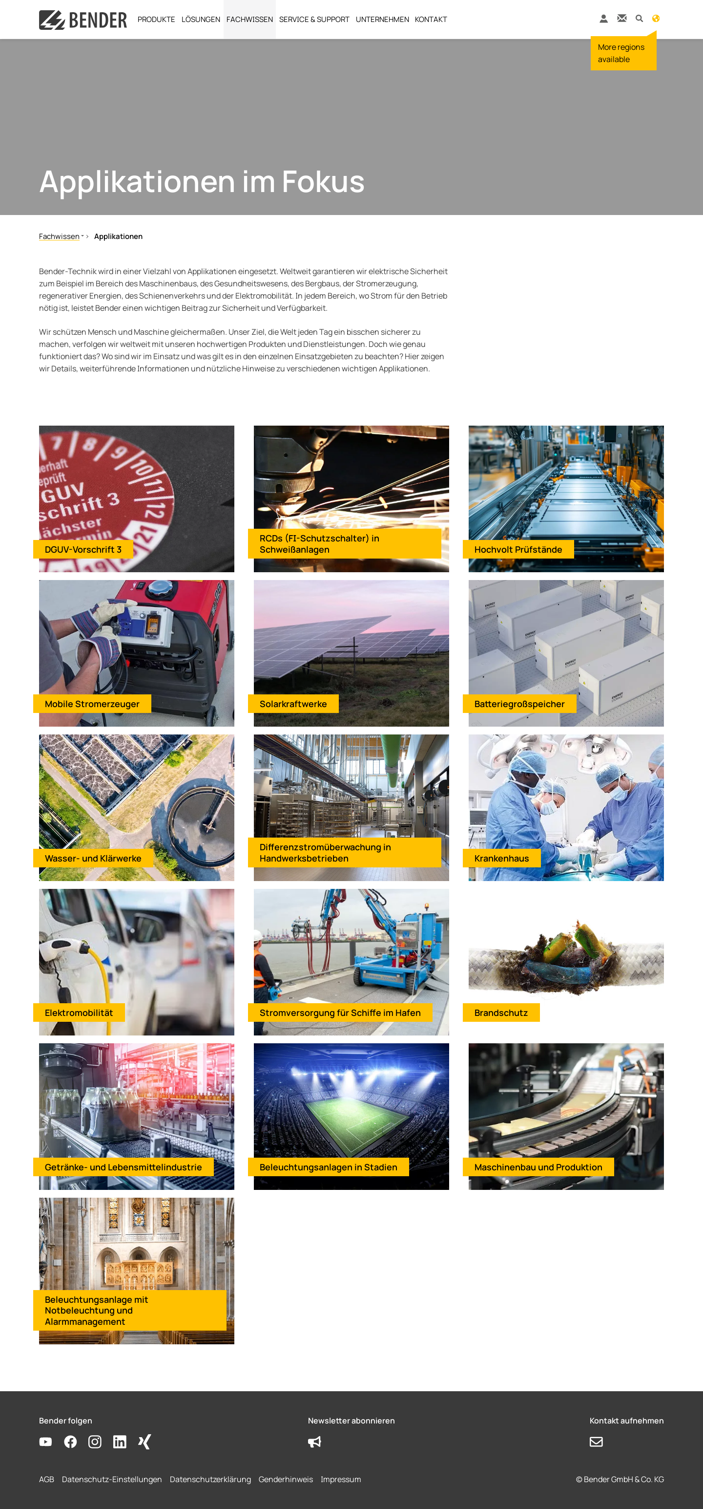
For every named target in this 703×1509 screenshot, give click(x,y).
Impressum (341, 1479)
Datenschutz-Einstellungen (112, 1479)
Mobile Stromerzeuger (92, 704)
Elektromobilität (79, 1012)
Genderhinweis (286, 1479)
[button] (639, 18)
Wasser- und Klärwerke (93, 858)
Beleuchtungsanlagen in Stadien (328, 1167)
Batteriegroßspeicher (520, 704)
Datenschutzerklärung (210, 1479)
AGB (46, 1479)
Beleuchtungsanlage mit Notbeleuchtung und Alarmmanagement (96, 1310)
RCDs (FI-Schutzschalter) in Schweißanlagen (319, 543)
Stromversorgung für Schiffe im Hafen (340, 1012)
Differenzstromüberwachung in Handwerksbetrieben (325, 852)
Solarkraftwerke (293, 704)
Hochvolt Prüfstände (518, 549)
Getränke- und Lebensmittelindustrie (123, 1167)
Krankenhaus (502, 858)
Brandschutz (501, 1012)
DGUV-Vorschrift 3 (83, 549)
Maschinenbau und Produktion (538, 1167)
